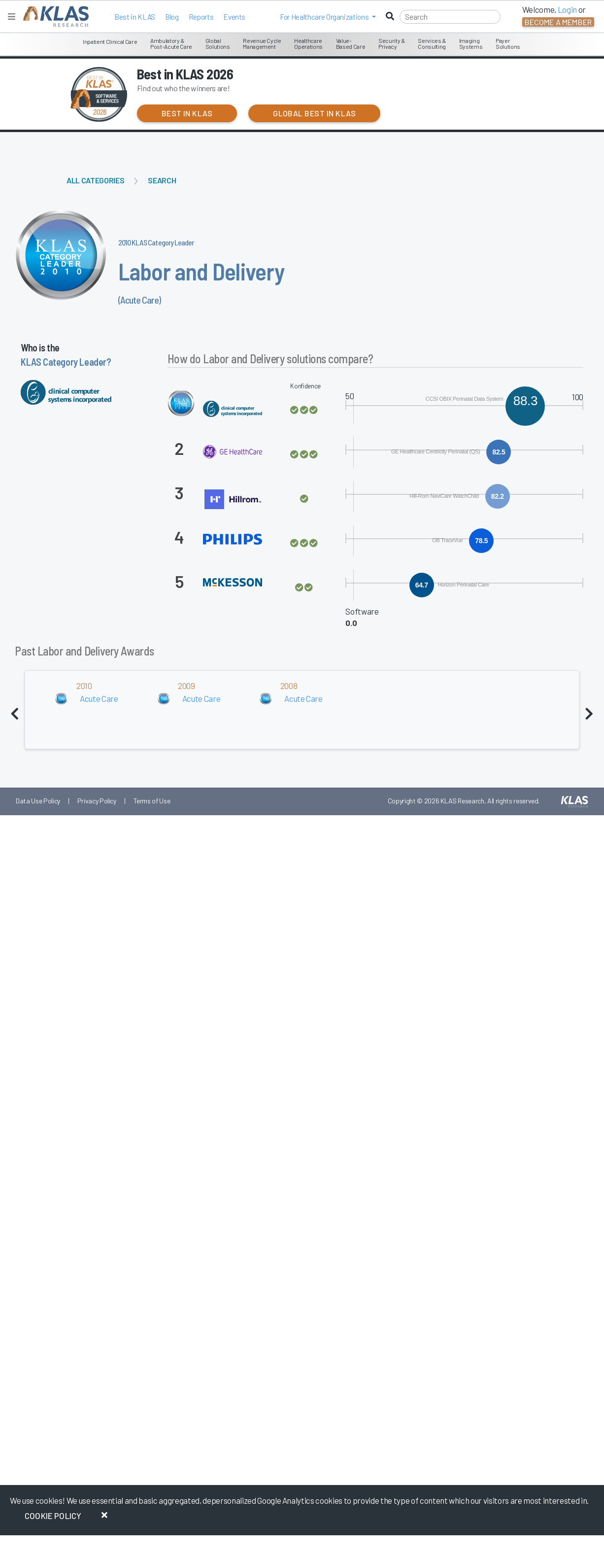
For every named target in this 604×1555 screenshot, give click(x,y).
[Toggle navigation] (11, 16)
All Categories (95, 180)
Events (234, 16)
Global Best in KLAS (314, 113)
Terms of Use (152, 800)
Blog (172, 16)
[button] (328, 16)
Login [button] (567, 9)
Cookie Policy (53, 1515)
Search (162, 180)
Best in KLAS (134, 16)
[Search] (450, 17)
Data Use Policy (38, 800)
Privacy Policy (96, 800)
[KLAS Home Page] (53, 16)
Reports (201, 16)
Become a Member (558, 22)
